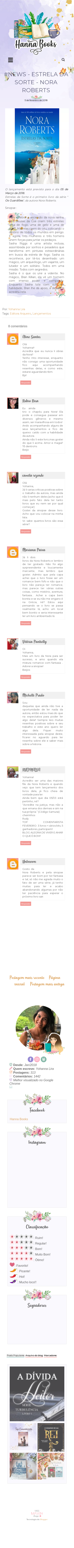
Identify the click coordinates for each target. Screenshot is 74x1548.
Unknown (29, 862)
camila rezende (33, 476)
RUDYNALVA (31, 770)
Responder (25, 382)
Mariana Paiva (33, 550)
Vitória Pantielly (34, 642)
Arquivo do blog (34, 1355)
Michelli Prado (33, 695)
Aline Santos (31, 337)
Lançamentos (41, 313)
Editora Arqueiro (20, 313)
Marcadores (50, 1355)
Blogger (44, 1519)
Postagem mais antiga (47, 984)
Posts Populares (15, 1355)
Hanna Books (19, 1119)
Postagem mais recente (26, 977)
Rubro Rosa (30, 401)
